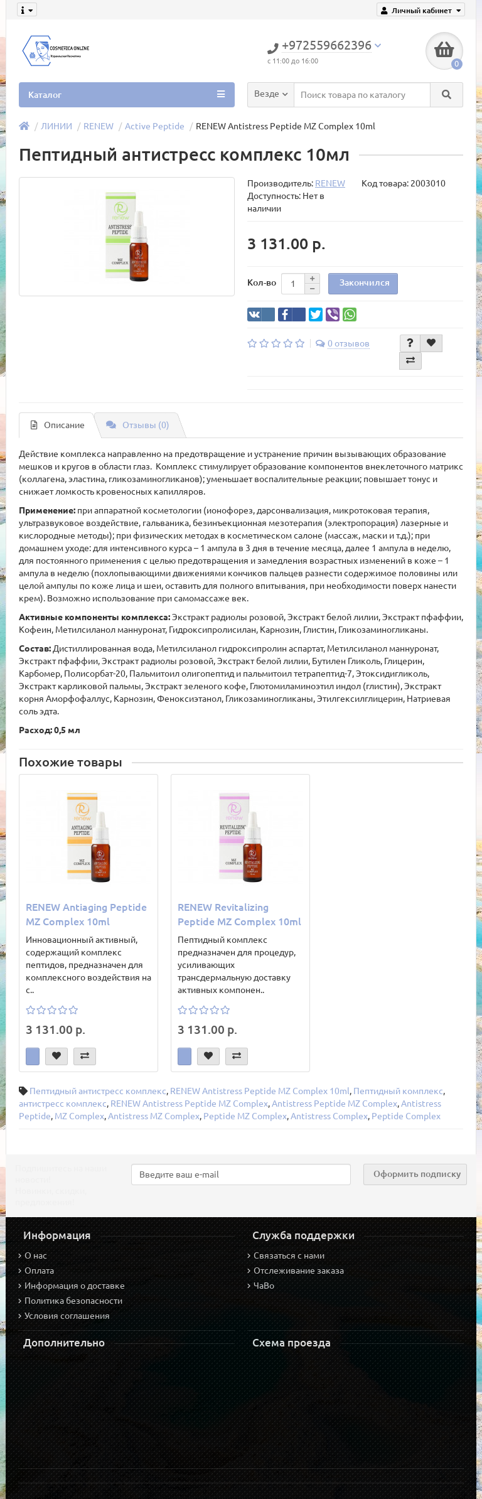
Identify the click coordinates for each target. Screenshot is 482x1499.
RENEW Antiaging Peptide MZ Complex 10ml (86, 914)
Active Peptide (155, 126)
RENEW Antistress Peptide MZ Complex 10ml (260, 1091)
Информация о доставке (71, 1286)
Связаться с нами (285, 1255)
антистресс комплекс (63, 1104)
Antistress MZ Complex (154, 1116)
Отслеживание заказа (295, 1270)
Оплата (36, 1270)
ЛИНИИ (56, 126)
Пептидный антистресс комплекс (97, 1091)
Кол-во (261, 282)
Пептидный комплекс (398, 1091)
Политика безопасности (70, 1301)
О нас (32, 1255)
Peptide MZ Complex (245, 1116)
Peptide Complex (406, 1116)
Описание (58, 425)
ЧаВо (260, 1286)
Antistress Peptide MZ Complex (334, 1104)
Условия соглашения (64, 1316)
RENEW (98, 126)
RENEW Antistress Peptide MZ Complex (189, 1104)
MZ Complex (79, 1116)
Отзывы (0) (137, 425)
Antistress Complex (329, 1116)
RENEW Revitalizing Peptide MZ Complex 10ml (239, 914)
